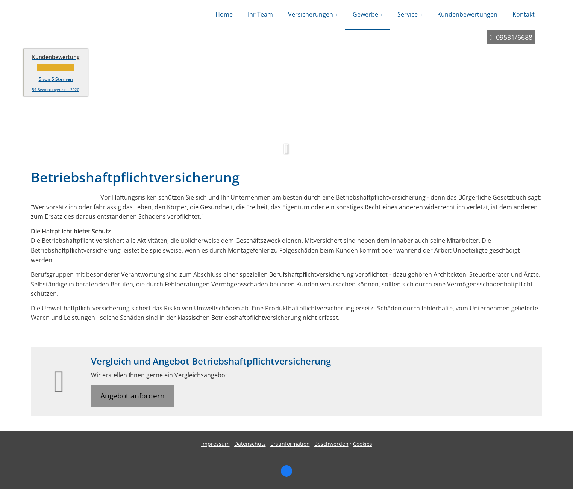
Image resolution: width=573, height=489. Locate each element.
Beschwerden (331, 443)
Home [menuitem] (224, 14)
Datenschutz (250, 443)
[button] (286, 153)
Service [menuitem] (407, 14)
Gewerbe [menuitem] (365, 14)
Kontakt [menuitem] (523, 14)
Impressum (215, 443)
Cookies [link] (362, 443)
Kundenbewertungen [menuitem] (467, 14)
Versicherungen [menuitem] (310, 14)
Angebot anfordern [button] (132, 396)
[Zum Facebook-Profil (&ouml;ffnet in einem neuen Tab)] (286, 471)
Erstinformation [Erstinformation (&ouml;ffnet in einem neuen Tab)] (290, 443)
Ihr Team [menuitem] (260, 14)
